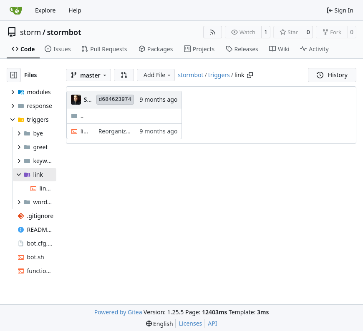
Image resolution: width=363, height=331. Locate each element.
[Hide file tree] (14, 75)
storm (30, 32)
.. (77, 116)
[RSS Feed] (212, 32)
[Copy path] (250, 75)
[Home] (16, 10)
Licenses (190, 323)
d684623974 (115, 99)
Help (74, 10)
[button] (124, 75)
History (332, 75)
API (212, 323)
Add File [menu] (158, 75)
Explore (45, 10)
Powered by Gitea (118, 312)
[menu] (159, 324)
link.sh (85, 131)
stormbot (64, 32)
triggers (219, 75)
